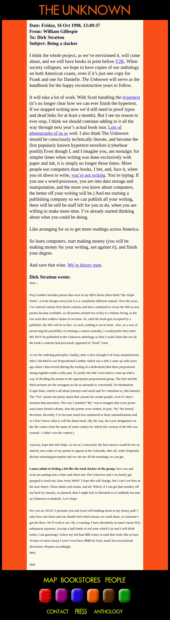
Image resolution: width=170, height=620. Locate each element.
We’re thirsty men (84, 265)
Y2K (119, 61)
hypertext (131, 97)
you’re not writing (88, 175)
